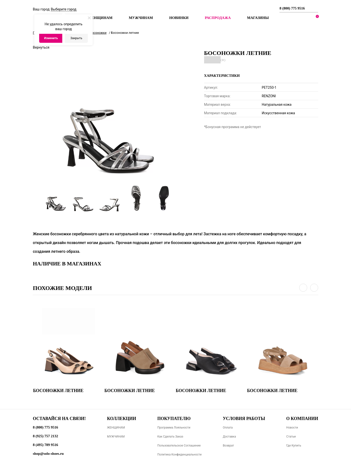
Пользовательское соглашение (179, 445)
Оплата (228, 427)
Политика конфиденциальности (179, 454)
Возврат (228, 445)
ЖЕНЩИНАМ (116, 427)
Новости (292, 427)
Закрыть (76, 38)
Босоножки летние (58, 390)
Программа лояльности (173, 427)
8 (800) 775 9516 (292, 8)
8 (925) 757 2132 (45, 436)
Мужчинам (141, 18)
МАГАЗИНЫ (258, 18)
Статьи (291, 436)
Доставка (229, 436)
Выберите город (63, 9)
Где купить (293, 445)
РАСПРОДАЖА (218, 18)
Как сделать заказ (170, 436)
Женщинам (100, 18)
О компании (302, 418)
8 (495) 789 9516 (45, 445)
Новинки (179, 18)
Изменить (51, 38)
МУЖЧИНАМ (116, 436)
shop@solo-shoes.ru (48, 453)
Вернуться (41, 47)
